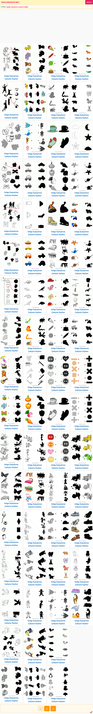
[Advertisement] (46, 25)
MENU (89, 2)
